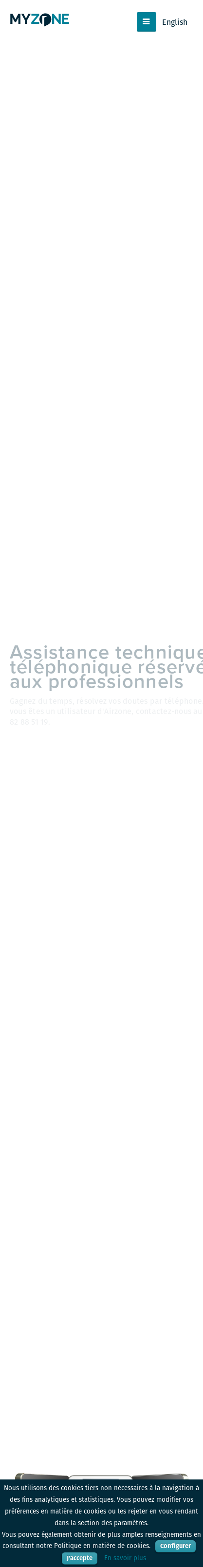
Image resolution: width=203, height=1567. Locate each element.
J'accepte (79, 1558)
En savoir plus (125, 1558)
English (174, 22)
